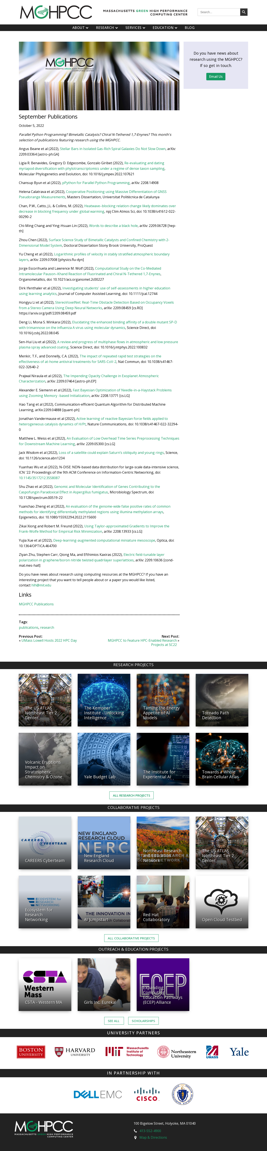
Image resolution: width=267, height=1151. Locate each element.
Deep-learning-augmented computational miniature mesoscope (104, 540)
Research (107, 27)
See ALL (114, 1021)
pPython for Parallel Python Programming (96, 182)
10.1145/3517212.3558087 (39, 478)
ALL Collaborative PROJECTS (131, 938)
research (47, 627)
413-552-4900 (150, 1130)
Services (135, 27)
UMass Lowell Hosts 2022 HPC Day (49, 640)
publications (28, 627)
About (81, 27)
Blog (190, 27)
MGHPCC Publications (36, 604)
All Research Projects (131, 795)
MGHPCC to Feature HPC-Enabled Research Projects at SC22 (142, 642)
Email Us (216, 76)
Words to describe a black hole (113, 225)
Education (165, 27)
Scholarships (143, 1021)
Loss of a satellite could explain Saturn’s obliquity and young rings (111, 452)
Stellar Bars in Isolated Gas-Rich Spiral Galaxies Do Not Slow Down (113, 148)
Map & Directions (153, 1137)
